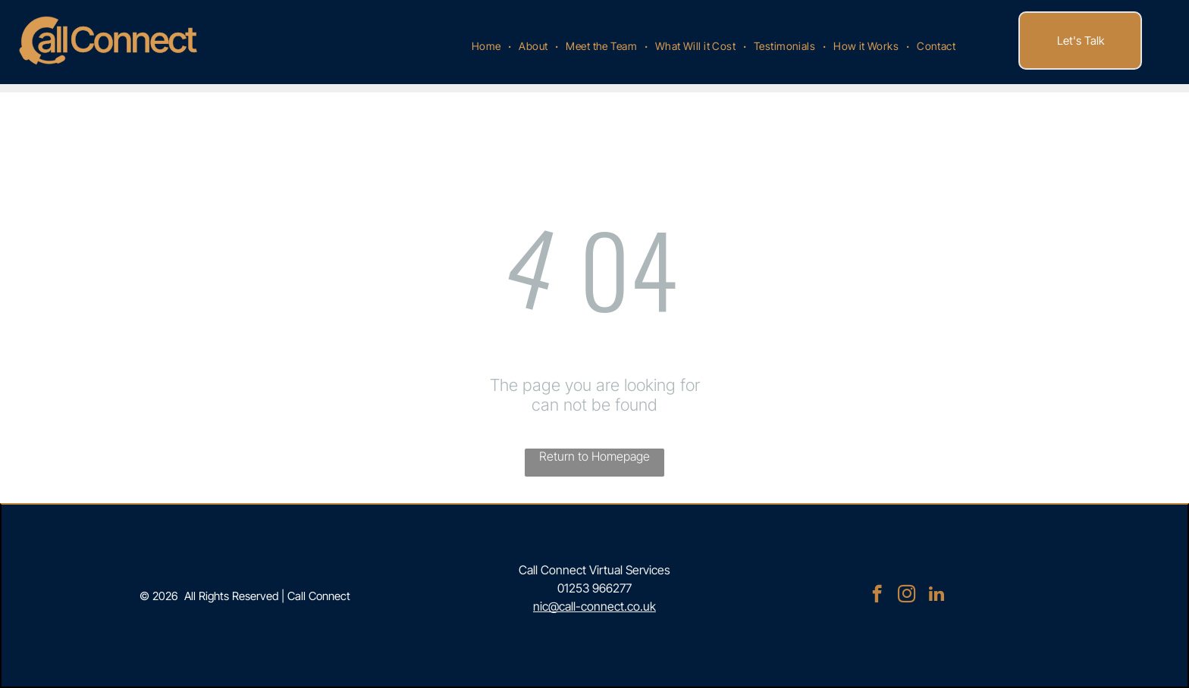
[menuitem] (488, 45)
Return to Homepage (594, 456)
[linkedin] (936, 595)
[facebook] (877, 595)
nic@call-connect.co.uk (594, 606)
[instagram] (906, 595)
